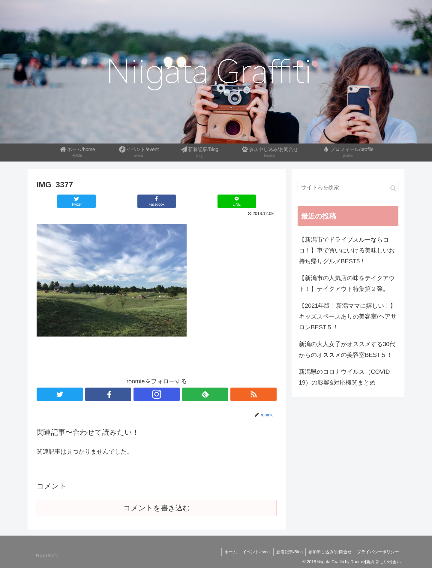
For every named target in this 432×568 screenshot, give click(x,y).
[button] (393, 188)
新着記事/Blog (287, 551)
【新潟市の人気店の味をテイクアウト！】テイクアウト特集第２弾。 (347, 283)
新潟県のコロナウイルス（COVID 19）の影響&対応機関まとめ (344, 377)
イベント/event (254, 551)
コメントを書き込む (156, 508)
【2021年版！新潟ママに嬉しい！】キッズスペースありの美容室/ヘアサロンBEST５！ (348, 316)
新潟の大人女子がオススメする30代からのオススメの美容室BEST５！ (347, 349)
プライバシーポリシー (378, 551)
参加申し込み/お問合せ (328, 551)
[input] (348, 187)
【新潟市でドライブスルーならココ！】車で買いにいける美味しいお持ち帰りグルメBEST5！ (347, 250)
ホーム (227, 551)
